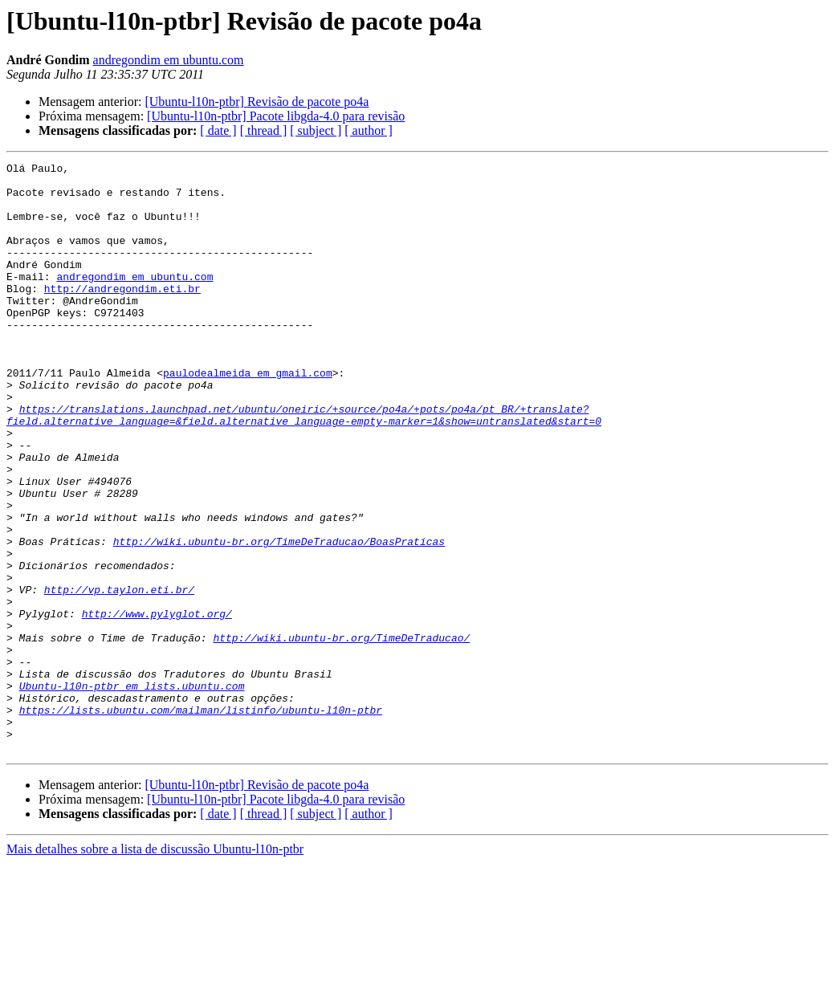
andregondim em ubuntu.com (168, 60)
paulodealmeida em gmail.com (247, 416)
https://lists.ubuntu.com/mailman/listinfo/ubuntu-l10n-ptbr (200, 820)
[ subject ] (315, 130)
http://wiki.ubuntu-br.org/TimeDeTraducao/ (341, 734)
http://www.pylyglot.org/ (157, 705)
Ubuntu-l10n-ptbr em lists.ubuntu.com (132, 791)
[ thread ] (263, 130)
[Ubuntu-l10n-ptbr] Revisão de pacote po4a (257, 101)
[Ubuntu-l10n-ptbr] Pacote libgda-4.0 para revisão (276, 116)
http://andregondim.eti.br (122, 314)
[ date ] (218, 130)
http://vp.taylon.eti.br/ (119, 676)
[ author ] (368, 130)
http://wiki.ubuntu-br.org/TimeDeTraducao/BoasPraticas (279, 618)
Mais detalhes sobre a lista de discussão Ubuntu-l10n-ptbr (154, 967)
